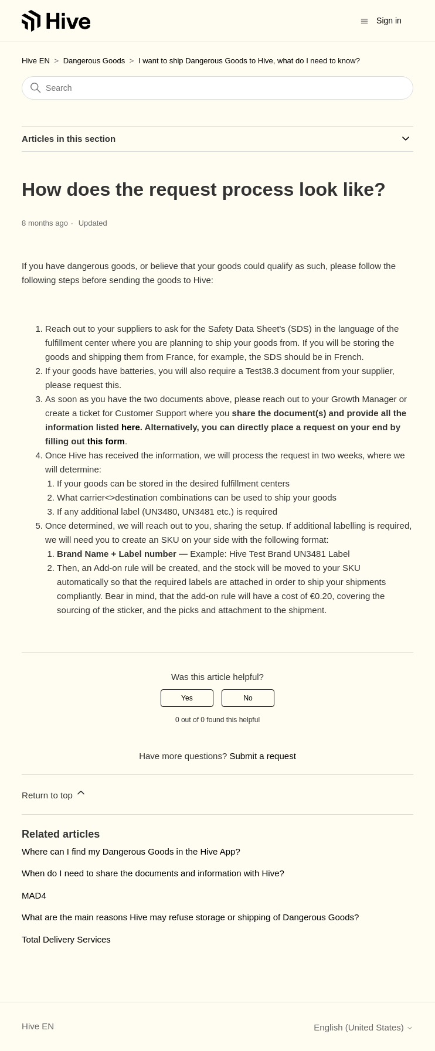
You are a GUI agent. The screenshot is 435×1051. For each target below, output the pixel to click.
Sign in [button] (389, 20)
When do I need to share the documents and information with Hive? (153, 873)
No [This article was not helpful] (247, 698)
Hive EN (36, 60)
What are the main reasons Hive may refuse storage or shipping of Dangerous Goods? (190, 917)
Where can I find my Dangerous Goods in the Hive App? (131, 851)
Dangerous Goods (94, 60)
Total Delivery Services (66, 939)
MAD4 (34, 895)
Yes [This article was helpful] (187, 698)
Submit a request (262, 756)
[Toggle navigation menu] (364, 20)
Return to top (54, 793)
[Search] (217, 88)
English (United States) (363, 1027)
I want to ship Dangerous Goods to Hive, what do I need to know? (249, 60)
